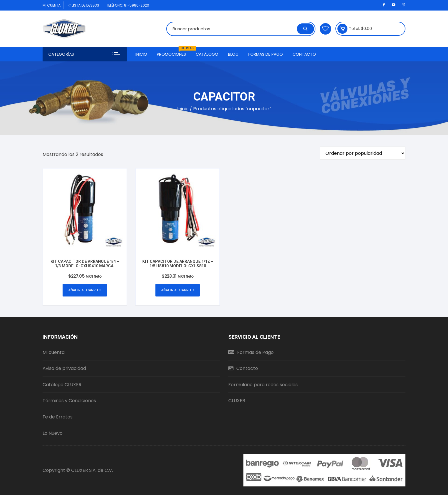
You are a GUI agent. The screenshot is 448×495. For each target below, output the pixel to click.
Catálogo (207, 54)
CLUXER (236, 400)
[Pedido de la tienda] (362, 153)
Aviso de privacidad (64, 368)
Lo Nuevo (53, 433)
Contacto (304, 54)
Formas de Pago (265, 54)
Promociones (173, 52)
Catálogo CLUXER (62, 384)
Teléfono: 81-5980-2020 (127, 5)
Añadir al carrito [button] (84, 290)
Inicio (141, 54)
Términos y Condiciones (69, 400)
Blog (233, 54)
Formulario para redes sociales (263, 384)
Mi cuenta (52, 5)
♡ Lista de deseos (83, 5)
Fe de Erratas (58, 417)
